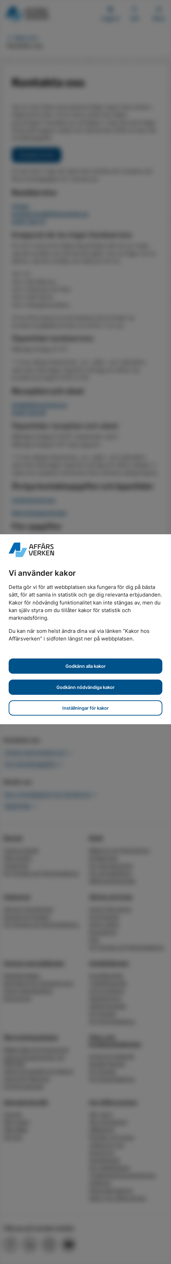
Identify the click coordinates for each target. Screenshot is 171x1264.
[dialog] (85, 632)
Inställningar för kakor (85, 708)
